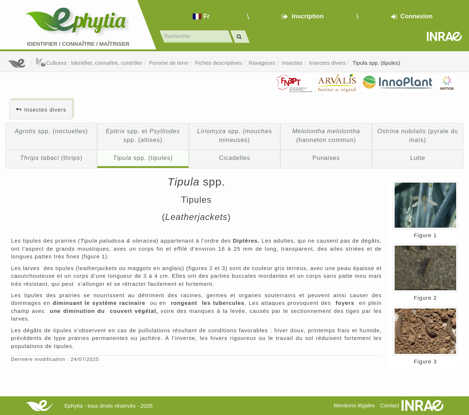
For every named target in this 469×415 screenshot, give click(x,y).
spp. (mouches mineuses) (234, 135)
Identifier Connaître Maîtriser (78, 44)
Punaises (326, 157)
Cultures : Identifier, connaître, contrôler (89, 63)
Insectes (292, 63)
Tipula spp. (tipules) (376, 63)
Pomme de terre (169, 63)
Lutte (417, 157)
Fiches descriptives (218, 63)
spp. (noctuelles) (51, 131)
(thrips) (51, 157)
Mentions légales (354, 405)
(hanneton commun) (326, 135)
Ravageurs (261, 63)
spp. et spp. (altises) (143, 135)
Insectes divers (327, 63)
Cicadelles (234, 157)
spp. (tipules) (143, 157)
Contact (389, 405)
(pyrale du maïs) (417, 135)
